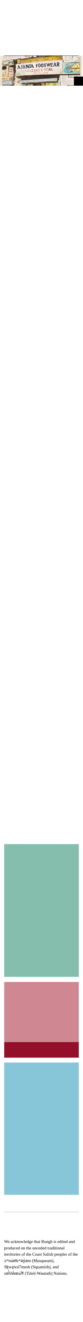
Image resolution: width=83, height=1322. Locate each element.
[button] (9, 47)
